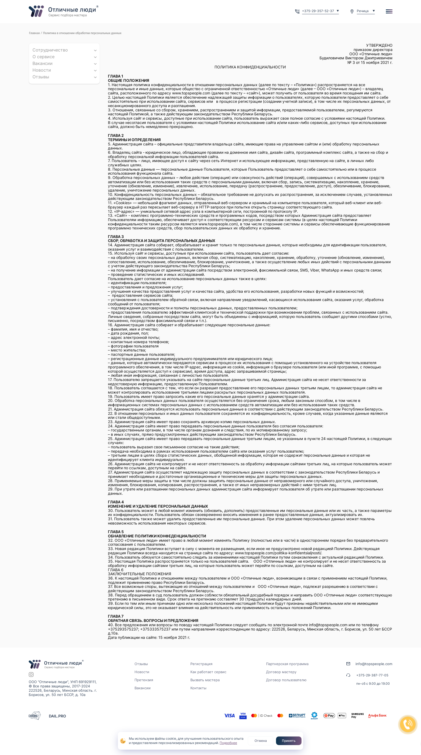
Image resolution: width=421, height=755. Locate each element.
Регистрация (201, 664)
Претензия (144, 680)
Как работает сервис (208, 672)
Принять (289, 741)
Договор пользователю (286, 680)
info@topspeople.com (373, 664)
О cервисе (43, 56)
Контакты (198, 688)
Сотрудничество (50, 50)
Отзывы (40, 76)
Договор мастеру (281, 672)
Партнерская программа (287, 664)
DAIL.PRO (57, 716)
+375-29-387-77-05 (372, 675)
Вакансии (42, 63)
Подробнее (228, 743)
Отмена (261, 741)
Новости (41, 70)
